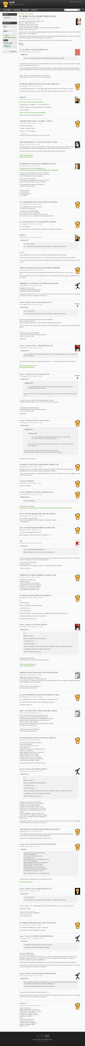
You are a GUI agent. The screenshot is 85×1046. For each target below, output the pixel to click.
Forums (22, 14)
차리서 (24, 51)
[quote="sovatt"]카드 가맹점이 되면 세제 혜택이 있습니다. (36, 936)
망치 (23, 144)
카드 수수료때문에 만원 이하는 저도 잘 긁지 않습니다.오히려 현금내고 (38, 202)
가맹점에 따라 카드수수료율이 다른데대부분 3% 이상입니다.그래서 (38, 575)
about (71, 1)
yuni (24, 891)
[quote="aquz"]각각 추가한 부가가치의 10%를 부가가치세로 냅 (38, 844)
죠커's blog (23, 882)
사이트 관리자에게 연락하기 (46, 1039)
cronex (24, 674)
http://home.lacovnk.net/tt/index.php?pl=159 (31, 102)
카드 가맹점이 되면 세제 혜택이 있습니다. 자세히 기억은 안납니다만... (38, 923)
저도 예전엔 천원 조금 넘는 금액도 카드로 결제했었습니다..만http (38, 164)
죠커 (23, 846)
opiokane (25, 285)
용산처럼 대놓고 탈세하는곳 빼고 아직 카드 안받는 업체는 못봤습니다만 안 (40, 84)
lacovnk (24, 99)
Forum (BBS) (7, 10)
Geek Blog (17, 10)
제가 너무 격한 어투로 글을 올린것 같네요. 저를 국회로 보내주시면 (37, 514)
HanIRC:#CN (29, 882)
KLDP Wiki (26, 10)
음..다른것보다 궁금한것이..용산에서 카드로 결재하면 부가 (35, 595)
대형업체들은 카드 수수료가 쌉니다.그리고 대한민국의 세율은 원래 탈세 (39, 283)
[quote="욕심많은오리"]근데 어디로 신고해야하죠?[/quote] (37, 492)
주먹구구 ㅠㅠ (23, 1003)
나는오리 (24, 204)
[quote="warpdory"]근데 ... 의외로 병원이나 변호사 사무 (36, 346)
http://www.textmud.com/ (26, 157)
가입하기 (6, 35)
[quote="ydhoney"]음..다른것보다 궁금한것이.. (34, 625)
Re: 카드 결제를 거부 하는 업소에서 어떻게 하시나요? (34, 50)
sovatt (24, 925)
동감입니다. (23, 235)
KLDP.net (34, 10)
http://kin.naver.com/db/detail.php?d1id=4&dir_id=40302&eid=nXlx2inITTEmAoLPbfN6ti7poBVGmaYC (46, 508)
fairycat (24, 543)
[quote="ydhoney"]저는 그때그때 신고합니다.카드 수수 (36, 302)
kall (23, 166)
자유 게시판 (30, 14)
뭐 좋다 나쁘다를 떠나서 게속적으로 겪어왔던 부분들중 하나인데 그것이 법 (40, 829)
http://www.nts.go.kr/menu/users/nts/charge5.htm (33, 112)
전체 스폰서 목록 (36, 1039)
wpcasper (25, 86)
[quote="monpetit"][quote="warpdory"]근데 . (35, 374)
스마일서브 (47, 1037)
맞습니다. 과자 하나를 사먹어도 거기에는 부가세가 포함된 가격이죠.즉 (38, 711)
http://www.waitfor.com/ (26, 155)
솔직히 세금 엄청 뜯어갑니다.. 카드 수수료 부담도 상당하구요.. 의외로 (38, 142)
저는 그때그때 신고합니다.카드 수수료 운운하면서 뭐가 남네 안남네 (38, 222)
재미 (26, 14)
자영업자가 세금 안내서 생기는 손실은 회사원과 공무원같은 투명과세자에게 (40, 268)
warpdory (25, 304)
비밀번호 (5, 31)
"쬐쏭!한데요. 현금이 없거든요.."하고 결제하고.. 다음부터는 (36, 121)
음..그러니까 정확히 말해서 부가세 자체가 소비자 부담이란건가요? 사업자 (39, 695)
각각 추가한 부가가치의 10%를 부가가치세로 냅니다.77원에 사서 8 (38, 738)
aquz (24, 577)
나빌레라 (23, 18)
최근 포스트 (7, 17)
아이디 (5, 27)
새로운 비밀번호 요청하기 (10, 37)
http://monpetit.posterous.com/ (28, 365)
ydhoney (25, 224)
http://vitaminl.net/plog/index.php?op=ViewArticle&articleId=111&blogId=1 (39, 170)
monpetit (25, 347)
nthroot (24, 123)
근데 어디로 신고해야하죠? (27, 481)
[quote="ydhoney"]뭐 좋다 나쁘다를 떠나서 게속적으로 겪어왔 (38, 973)
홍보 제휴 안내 (13, 51)
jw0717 (24, 529)
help (80, 1)
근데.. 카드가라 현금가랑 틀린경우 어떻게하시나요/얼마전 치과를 (37, 528)
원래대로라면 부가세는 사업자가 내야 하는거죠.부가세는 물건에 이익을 (39, 672)
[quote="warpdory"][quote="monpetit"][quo (35, 420)
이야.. (21, 541)
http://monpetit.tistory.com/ (27, 367)
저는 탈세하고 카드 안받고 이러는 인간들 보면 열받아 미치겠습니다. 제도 (39, 464)
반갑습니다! (23, 97)
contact (76, 1)
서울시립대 (47, 1035)
